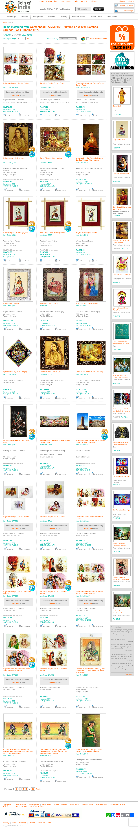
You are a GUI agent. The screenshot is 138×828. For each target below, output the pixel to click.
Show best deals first (98, 39)
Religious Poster (87, 804)
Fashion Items (78, 17)
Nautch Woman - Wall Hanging (51, 372)
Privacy (6, 823)
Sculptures (38, 17)
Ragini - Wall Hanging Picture (86, 233)
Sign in (131, 1)
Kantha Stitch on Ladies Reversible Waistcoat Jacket (120, 444)
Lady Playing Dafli (119, 139)
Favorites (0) (128, 11)
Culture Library (52, 1)
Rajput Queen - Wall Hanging (13, 158)
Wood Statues (39, 806)
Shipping (22, 823)
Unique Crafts (96, 17)
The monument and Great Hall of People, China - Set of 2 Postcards (90, 441)
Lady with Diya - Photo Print (122, 274)
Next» (38, 789)
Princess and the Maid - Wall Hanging (89, 372)
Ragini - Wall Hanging (11, 303)
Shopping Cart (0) (126, 5)
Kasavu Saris (46, 804)
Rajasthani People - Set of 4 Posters (16, 83)
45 (33, 789)
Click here (15, 95)
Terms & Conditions (88, 1)
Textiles (51, 17)
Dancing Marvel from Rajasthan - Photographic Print (121, 579)
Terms (14, 823)
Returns (32, 823)
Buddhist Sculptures (60, 804)
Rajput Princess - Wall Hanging (51, 158)
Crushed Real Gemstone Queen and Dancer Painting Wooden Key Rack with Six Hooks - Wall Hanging (54, 751)
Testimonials (66, 1)
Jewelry (63, 17)
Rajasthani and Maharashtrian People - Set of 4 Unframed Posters (90, 592)
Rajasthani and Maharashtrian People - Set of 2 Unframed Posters (17, 670)
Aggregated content (7, 805)
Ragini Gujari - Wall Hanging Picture (52, 233)
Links (49, 823)
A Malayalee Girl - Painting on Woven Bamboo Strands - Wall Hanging (89, 750)
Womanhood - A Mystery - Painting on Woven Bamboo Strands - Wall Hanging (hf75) (122, 79)
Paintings (11, 17)
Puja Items (112, 17)
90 (28, 38)
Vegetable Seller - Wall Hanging (87, 303)
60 (23, 38)
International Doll (101, 804)
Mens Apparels (34, 804)
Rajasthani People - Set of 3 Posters (16, 517)
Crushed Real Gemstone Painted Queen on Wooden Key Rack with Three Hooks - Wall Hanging (90, 670)
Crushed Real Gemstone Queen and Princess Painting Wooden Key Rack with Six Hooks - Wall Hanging (18, 751)
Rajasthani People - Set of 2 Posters (52, 83)
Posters (24, 17)
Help (76, 1)
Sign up (122, 1)
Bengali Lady (117, 106)
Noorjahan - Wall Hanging (49, 303)
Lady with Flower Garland (121, 173)
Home (41, 1)
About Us (41, 823)
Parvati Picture (74, 804)
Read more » (129, 674)
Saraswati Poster (26, 806)
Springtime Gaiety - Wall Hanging (15, 372)
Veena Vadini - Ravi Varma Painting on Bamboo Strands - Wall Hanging (89, 159)
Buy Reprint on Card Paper (121, 476)
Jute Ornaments (21, 804)
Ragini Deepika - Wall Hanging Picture (16, 233)
